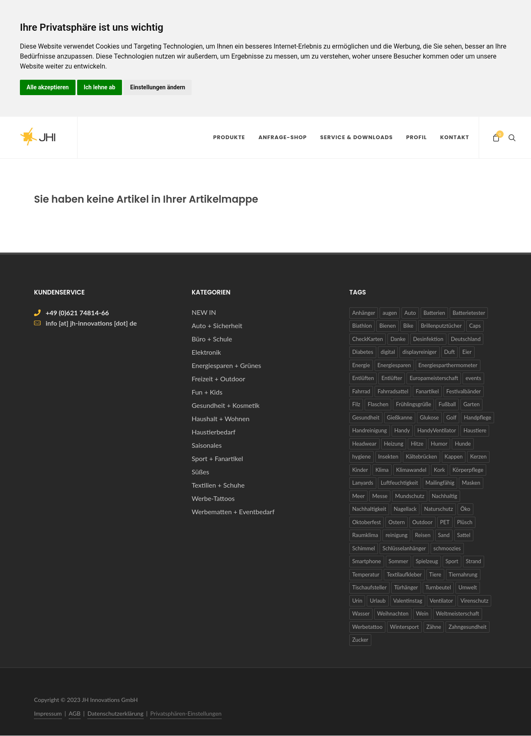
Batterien (434, 313)
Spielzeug (427, 561)
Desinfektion (428, 339)
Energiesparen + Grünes (226, 366)
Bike (408, 326)
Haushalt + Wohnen (220, 419)
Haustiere (474, 430)
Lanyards (362, 483)
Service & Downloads (356, 137)
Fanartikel (427, 391)
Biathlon (362, 326)
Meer (358, 496)
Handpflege (477, 418)
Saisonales (207, 445)
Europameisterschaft (433, 378)
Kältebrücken (421, 457)
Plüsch (465, 522)
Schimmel (363, 548)
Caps (475, 326)
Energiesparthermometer (448, 365)
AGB (75, 713)
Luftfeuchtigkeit (399, 483)
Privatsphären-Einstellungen (186, 713)
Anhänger (363, 313)
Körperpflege (468, 470)
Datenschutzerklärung (116, 713)
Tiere (435, 575)
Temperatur (365, 575)
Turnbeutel (438, 587)
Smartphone (366, 561)
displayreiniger (419, 352)
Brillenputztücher (441, 326)
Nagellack (405, 509)
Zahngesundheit (467, 627)
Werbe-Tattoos (213, 499)
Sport (452, 561)
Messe (379, 496)
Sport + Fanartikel (217, 459)
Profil (416, 137)
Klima (382, 470)
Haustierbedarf (214, 432)
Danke (398, 339)
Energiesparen (394, 365)
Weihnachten (393, 614)
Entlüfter (391, 378)
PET (445, 522)
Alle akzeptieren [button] (48, 87)
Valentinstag (407, 601)
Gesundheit (366, 418)
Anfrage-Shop (282, 137)
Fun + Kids (207, 392)
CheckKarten (367, 339)
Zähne (433, 627)
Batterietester (469, 313)
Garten (471, 404)
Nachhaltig (444, 496)
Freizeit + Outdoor (218, 379)
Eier (466, 352)
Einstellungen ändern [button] (157, 87)
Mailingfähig (440, 483)
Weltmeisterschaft (457, 614)
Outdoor (422, 522)
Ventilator (441, 601)
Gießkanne (399, 418)
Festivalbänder (463, 391)
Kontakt (454, 137)
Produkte (229, 137)
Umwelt (467, 587)
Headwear (364, 444)
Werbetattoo (367, 627)
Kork (439, 470)
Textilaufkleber (404, 575)
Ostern (396, 522)
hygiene (361, 457)
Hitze (417, 444)
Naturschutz (438, 509)
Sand (444, 535)
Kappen (454, 457)
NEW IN (204, 312)
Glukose (429, 418)
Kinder (360, 470)
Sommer (398, 561)
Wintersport (404, 627)
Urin (357, 601)
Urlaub (377, 601)
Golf (451, 418)
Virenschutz (474, 601)
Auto (410, 313)
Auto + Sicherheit (217, 326)
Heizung (394, 444)
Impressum (48, 713)
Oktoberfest (366, 522)
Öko (465, 509)
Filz (356, 404)
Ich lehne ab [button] (99, 87)
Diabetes (362, 352)
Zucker (360, 640)
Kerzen (478, 457)
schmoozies (447, 548)
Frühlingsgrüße (413, 404)
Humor (439, 444)
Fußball (447, 404)
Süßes (200, 472)
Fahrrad (361, 391)
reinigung (396, 535)
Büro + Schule (212, 339)
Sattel (463, 535)
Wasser (361, 614)
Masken (471, 483)
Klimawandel (411, 470)
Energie (361, 365)
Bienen (387, 326)
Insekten (388, 457)
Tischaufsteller (369, 587)
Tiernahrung (463, 575)
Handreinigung (369, 430)
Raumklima (365, 535)
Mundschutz (409, 496)
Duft (449, 352)
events (473, 378)
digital (388, 352)
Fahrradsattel (393, 391)
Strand (473, 561)
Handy (402, 430)
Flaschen (378, 404)
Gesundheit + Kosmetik (226, 406)
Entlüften (363, 378)
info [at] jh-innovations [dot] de (91, 323)
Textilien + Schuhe (218, 485)
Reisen (422, 535)
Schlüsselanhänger (404, 548)
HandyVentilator (436, 430)
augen (389, 313)
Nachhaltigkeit (369, 509)
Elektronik (206, 352)
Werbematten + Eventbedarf (233, 512)
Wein (422, 614)
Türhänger (406, 587)
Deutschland (466, 339)
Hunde (462, 444)
